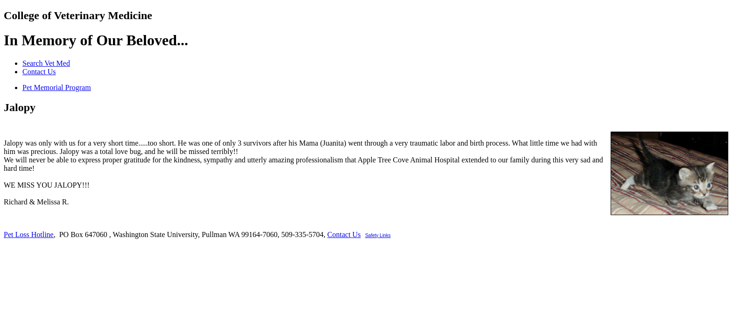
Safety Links (377, 235)
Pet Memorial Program (56, 87)
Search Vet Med (46, 63)
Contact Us (39, 72)
